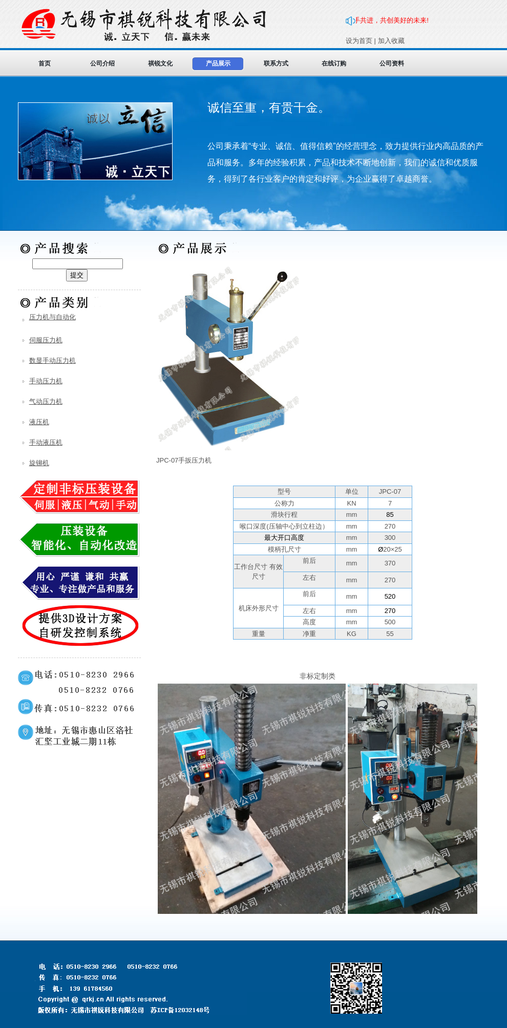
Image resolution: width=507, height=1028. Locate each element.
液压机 (39, 422)
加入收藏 (391, 41)
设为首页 (359, 41)
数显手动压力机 (52, 360)
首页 (44, 63)
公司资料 (391, 63)
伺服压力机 (45, 340)
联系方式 (276, 63)
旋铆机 (39, 463)
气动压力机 (45, 401)
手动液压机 (45, 442)
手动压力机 (45, 381)
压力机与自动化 (52, 317)
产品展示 (218, 63)
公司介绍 (102, 63)
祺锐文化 (160, 63)
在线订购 (334, 63)
